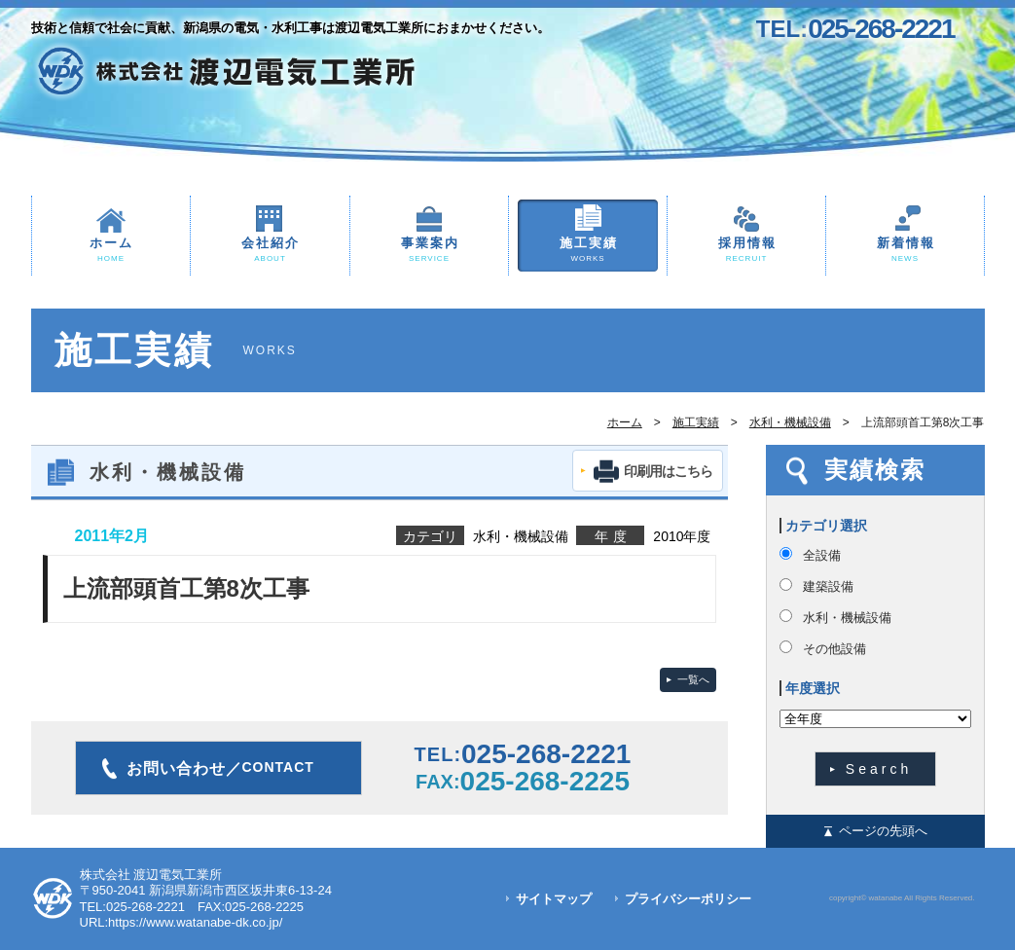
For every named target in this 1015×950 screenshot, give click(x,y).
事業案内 (429, 251)
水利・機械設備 (790, 422)
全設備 (822, 555)
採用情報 (746, 251)
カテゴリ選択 (826, 525)
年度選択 (812, 688)
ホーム (111, 251)
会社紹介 (270, 251)
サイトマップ (554, 899)
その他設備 (834, 648)
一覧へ (693, 679)
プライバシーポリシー (688, 899)
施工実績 (588, 251)
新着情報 (905, 251)
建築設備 (828, 586)
